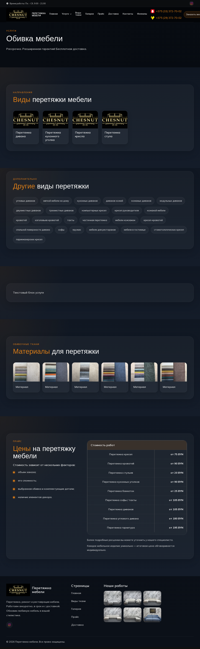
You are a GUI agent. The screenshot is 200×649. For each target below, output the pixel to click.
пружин (107, 230)
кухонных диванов (89, 200)
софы (91, 230)
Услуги (65, 13)
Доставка (113, 13)
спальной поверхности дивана (62, 230)
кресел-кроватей (26, 230)
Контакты (128, 13)
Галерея (90, 13)
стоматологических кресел (31, 240)
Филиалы (142, 13)
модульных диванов (27, 210)
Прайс (101, 13)
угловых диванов (25, 200)
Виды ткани (78, 13)
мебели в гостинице (167, 230)
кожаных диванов (145, 200)
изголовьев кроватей (76, 220)
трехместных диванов (94, 210)
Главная (54, 13)
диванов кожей (117, 200)
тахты (100, 220)
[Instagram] (191, 3)
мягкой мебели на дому (57, 200)
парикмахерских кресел (69, 240)
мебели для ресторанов (133, 230)
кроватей (49, 220)
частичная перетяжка (125, 220)
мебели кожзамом (156, 220)
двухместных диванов (60, 210)
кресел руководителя (162, 210)
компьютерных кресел (128, 210)
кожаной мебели (25, 220)
